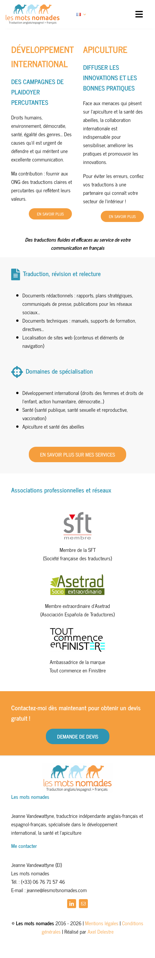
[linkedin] (71, 903)
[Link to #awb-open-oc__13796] (139, 14)
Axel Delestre (101, 931)
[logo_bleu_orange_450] (33, 7)
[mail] (83, 903)
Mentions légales (101, 923)
